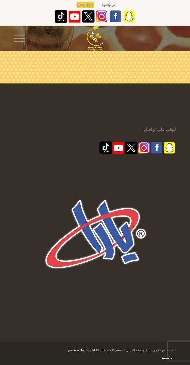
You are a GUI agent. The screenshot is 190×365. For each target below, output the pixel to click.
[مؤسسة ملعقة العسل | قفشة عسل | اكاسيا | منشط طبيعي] (95, 38)
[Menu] (22, 38)
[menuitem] (109, 4)
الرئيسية (109, 4)
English (85, 5)
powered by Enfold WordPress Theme (94, 350)
